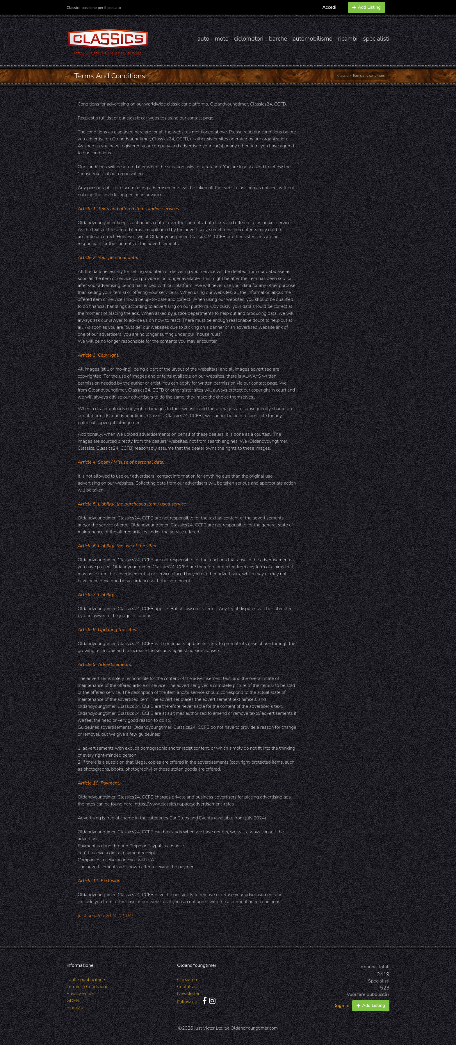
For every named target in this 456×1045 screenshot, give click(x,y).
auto (203, 39)
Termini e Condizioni (87, 986)
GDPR (73, 1000)
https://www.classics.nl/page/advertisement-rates (184, 804)
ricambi (347, 39)
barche (278, 39)
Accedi (329, 7)
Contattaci (187, 986)
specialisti (376, 39)
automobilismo (312, 39)
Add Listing (366, 7)
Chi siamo (187, 979)
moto (222, 39)
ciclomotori (248, 39)
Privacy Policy (80, 993)
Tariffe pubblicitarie (86, 979)
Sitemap (75, 1007)
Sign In (342, 1005)
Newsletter (188, 993)
